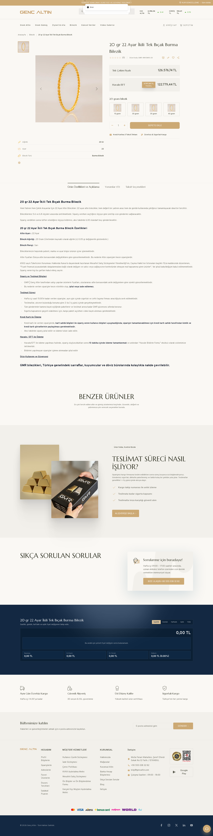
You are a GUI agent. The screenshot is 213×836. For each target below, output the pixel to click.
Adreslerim (46, 770)
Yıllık (189, 622)
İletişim (103, 789)
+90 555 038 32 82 (138, 765)
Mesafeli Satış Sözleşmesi (74, 776)
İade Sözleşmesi (69, 762)
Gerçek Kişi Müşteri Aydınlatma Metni (76, 791)
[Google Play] (181, 772)
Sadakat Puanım (44, 792)
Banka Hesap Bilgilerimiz (106, 773)
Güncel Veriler (88, 25)
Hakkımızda (105, 757)
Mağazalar (105, 762)
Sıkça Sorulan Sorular (109, 779)
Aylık (182, 622)
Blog (102, 784)
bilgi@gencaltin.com (138, 770)
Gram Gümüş (41, 25)
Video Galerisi (107, 25)
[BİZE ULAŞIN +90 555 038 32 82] (163, 581)
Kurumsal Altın (106, 767)
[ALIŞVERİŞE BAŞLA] (125, 513)
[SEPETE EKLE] (155, 130)
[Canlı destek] (207, 829)
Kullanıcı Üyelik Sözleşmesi (74, 757)
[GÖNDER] (183, 726)
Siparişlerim (46, 765)
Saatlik (156, 622)
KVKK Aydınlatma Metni (73, 771)
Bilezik (73, 25)
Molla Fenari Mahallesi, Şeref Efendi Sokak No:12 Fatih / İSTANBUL (146, 759)
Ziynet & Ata (58, 25)
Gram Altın (25, 25)
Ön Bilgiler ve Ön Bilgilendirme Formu (76, 783)
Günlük (165, 622)
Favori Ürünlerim (45, 777)
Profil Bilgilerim (45, 759)
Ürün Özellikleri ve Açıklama (83, 186)
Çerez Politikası (69, 767)
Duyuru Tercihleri (45, 785)
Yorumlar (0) (112, 186)
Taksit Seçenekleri (135, 186)
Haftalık (174, 622)
